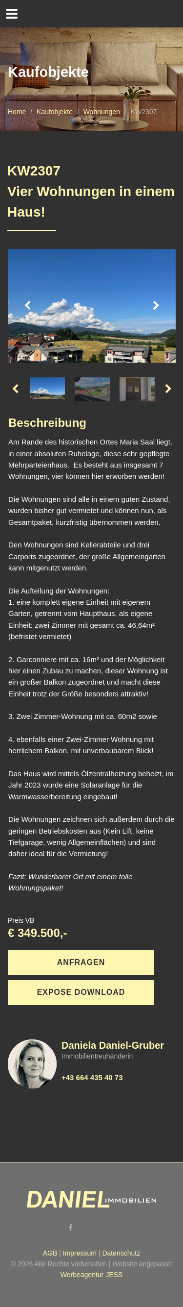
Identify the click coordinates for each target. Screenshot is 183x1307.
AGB (50, 1253)
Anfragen (81, 962)
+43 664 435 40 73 (92, 1077)
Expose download (81, 992)
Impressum (80, 1253)
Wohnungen (101, 112)
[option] (92, 306)
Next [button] (156, 305)
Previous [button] (27, 305)
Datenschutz (121, 1253)
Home (17, 112)
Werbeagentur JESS (91, 1275)
